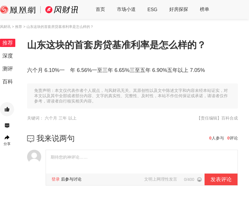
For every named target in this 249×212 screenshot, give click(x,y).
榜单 (204, 9)
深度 (7, 56)
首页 (100, 9)
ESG (152, 9)
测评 (7, 69)
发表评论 (221, 179)
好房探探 (178, 9)
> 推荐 (17, 27)
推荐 (7, 43)
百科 (7, 82)
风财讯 (5, 27)
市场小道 (126, 9)
